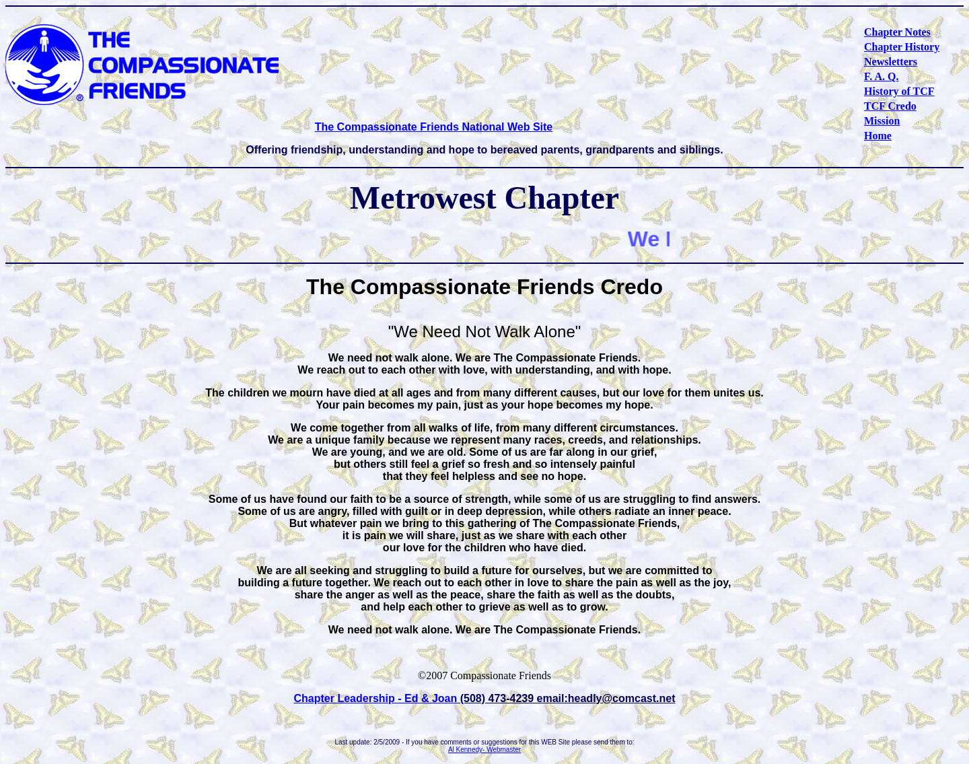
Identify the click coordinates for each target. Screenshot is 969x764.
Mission (882, 121)
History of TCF (899, 91)
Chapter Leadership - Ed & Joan (376, 698)
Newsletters (890, 61)
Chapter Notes (897, 32)
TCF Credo (890, 106)
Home (878, 135)
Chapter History (901, 47)
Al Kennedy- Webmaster (484, 749)
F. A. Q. (881, 76)
